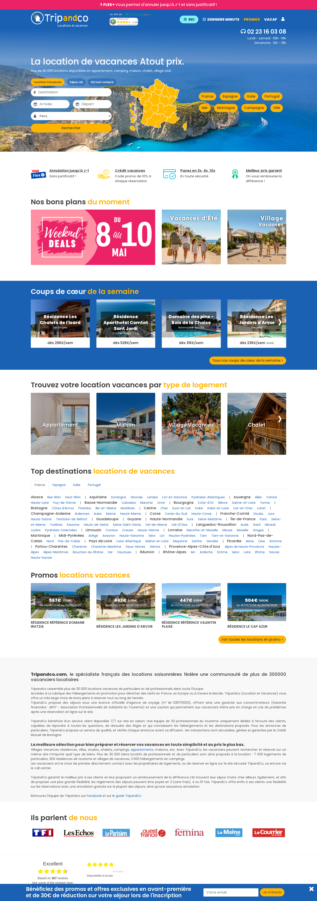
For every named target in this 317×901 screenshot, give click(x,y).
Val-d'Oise (179, 524)
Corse (155, 513)
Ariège (93, 535)
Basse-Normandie (101, 502)
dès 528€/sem (125, 343)
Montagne (226, 107)
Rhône (260, 552)
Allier (258, 497)
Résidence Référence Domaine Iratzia (58, 625)
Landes (152, 497)
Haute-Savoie (41, 557)
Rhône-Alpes (174, 552)
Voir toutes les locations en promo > (252, 639)
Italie (251, 96)
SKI (189, 19)
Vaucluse (124, 552)
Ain (193, 552)
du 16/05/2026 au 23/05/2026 (125, 605)
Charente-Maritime (106, 546)
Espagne (230, 96)
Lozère (36, 530)
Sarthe (197, 541)
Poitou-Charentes (51, 546)
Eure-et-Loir (181, 508)
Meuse (227, 530)
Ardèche (206, 552)
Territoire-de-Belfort (71, 519)
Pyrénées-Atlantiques (208, 497)
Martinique (40, 535)
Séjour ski (76, 82)
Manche (146, 502)
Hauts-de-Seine (96, 524)
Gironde (137, 497)
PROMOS (252, 19)
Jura (271, 513)
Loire (247, 552)
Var (110, 552)
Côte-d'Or (206, 502)
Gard (256, 524)
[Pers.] (75, 116)
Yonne (265, 502)
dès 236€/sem (257, 343)
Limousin (93, 530)
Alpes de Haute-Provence (244, 546)
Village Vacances (191, 425)
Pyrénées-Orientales (61, 530)
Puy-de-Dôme (64, 502)
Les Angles (60, 327)
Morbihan (128, 508)
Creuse (127, 530)
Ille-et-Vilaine (106, 508)
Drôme (222, 552)
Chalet (256, 425)
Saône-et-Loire (244, 502)
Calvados (129, 502)
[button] (232, 19)
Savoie (274, 552)
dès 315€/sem (191, 343)
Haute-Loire (40, 502)
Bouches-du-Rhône (88, 552)
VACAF (270, 19)
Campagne (254, 107)
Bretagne (39, 508)
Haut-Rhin (73, 497)
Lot (162, 535)
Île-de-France (242, 519)
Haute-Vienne (148, 530)
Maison (125, 425)
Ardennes (82, 513)
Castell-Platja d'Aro (126, 333)
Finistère (84, 508)
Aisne (250, 541)
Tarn (203, 535)
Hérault (270, 524)
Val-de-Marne (156, 524)
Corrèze (112, 530)
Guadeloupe (107, 519)
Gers (151, 535)
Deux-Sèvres (135, 546)
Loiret (261, 508)
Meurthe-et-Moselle (202, 530)
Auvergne (242, 497)
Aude (245, 524)
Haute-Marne (130, 513)
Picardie (234, 541)
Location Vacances (47, 82)
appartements (142, 749)
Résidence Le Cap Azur (247, 627)
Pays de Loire (100, 541)
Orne (161, 502)
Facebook (94, 796)
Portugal (272, 96)
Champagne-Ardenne (50, 513)
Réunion (147, 552)
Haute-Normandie (166, 519)
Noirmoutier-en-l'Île (191, 327)
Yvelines (56, 524)
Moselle (242, 530)
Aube (98, 513)
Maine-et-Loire (157, 541)
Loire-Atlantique (128, 541)
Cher (164, 508)
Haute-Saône (41, 519)
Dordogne (118, 497)
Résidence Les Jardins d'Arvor (124, 627)
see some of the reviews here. (53, 883)
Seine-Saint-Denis (127, 524)
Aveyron (109, 535)
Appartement (60, 425)
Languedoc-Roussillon (216, 524)
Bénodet (256, 327)
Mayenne (180, 541)
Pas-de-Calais (69, 541)
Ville (276, 107)
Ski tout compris (102, 82)
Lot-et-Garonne (174, 497)
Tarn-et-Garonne (225, 535)
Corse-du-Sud (176, 513)
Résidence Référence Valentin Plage (189, 625)
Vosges (258, 530)
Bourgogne (184, 502)
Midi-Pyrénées (71, 535)
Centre (150, 508)
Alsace (37, 497)
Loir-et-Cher (243, 508)
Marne (111, 513)
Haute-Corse (202, 513)
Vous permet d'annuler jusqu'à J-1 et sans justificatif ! (160, 4)
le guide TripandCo (126, 796)
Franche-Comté (234, 513)
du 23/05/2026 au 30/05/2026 (60, 605)
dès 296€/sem (60, 343)
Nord (50, 541)
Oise (261, 541)
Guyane (134, 519)
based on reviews (53, 878)
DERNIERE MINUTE (221, 19)
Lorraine (175, 530)
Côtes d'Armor (63, 508)
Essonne (73, 524)
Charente (79, 546)
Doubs (258, 513)
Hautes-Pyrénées (182, 535)
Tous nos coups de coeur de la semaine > (247, 360)
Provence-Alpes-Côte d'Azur (194, 546)
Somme (275, 541)
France (207, 96)
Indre (199, 508)
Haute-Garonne (132, 535)
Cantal (271, 497)
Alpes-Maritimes (55, 552)
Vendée (212, 541)
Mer (205, 107)
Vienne (155, 546)
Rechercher (71, 128)
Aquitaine (98, 497)
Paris (263, 519)
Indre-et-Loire (218, 508)
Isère (235, 552)
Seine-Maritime (210, 519)
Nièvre (223, 502)
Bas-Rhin (54, 497)
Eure (190, 519)
